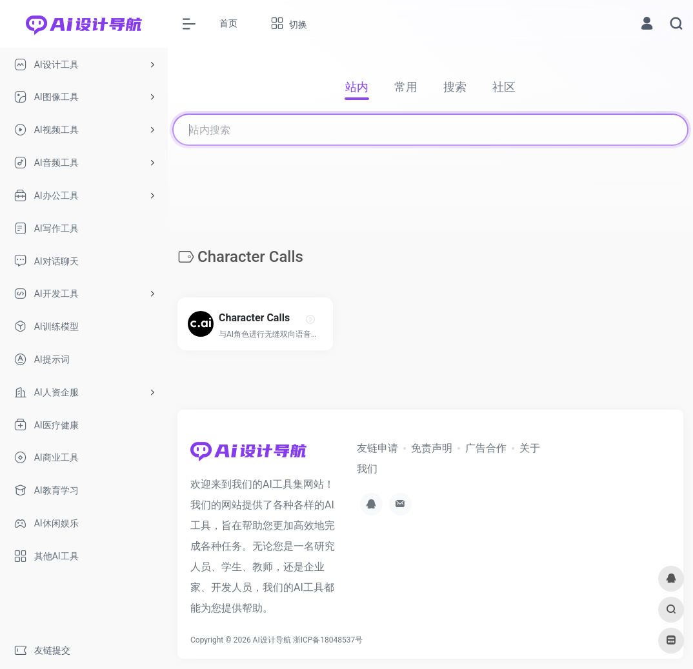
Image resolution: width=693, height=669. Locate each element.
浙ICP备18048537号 (328, 639)
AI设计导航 (272, 639)
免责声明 (431, 448)
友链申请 (377, 448)
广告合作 (486, 448)
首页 (228, 23)
